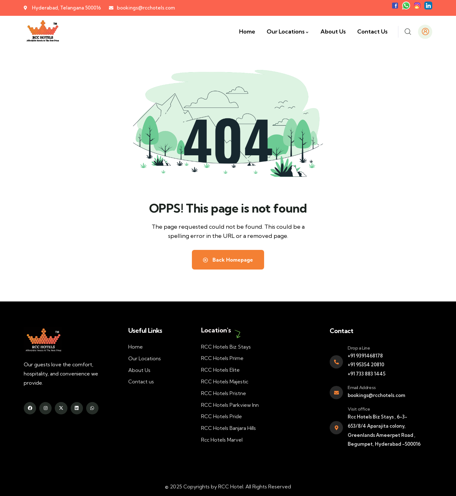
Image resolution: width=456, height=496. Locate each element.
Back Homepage (228, 260)
